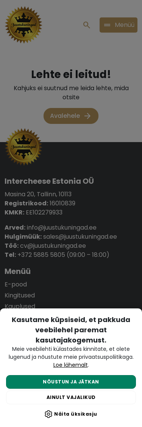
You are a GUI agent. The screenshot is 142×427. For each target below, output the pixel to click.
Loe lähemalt (70, 365)
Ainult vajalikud (71, 397)
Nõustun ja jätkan (71, 382)
